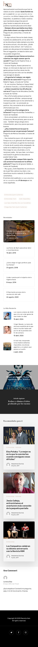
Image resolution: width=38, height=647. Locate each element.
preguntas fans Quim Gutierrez (15, 207)
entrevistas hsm (10, 199)
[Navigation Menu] (33, 4)
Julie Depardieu (24, 199)
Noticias (18, 447)
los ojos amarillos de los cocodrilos (17, 203)
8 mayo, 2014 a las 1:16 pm (11, 584)
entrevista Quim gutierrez (13, 195)
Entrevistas (10, 447)
